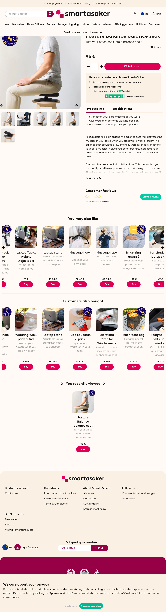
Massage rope (123, 271)
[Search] (29, 14)
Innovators (96, 32)
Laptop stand (69, 271)
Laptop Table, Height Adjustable (42, 275)
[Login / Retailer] (135, 14)
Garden (51, 24)
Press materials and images (138, 503)
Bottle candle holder (15, 356)
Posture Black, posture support (16, 275)
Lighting (74, 24)
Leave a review (150, 215)
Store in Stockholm (94, 518)
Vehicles (107, 24)
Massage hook (96, 271)
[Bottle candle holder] (16, 338)
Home (58, 40)
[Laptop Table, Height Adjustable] (43, 256)
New (6, 24)
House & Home (35, 24)
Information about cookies (60, 503)
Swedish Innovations (75, 32)
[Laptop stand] (69, 256)
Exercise (76, 40)
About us (88, 503)
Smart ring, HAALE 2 (150, 273)
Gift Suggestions (124, 24)
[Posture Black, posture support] (16, 256)
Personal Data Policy (56, 508)
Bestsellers (18, 24)
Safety (96, 24)
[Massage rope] (123, 256)
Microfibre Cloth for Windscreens (123, 358)
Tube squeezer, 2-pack (96, 356)
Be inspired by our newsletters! (83, 551)
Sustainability (91, 513)
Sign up (99, 557)
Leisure (85, 24)
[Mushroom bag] (150, 338)
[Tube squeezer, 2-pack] (96, 338)
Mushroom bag (150, 354)
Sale (7, 534)
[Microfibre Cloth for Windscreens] (123, 338)
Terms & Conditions (56, 513)
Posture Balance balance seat (83, 440)
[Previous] (4, 266)
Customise (71, 606)
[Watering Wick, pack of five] (43, 338)
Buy (16, 303)
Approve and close (91, 606)
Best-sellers (12, 529)
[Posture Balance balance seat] (83, 421)
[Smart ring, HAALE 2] (150, 256)
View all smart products (19, 539)
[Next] (77, 124)
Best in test (155, 24)
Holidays (141, 24)
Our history (90, 508)
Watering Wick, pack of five (43, 356)
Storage (62, 24)
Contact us (11, 503)
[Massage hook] (96, 256)
